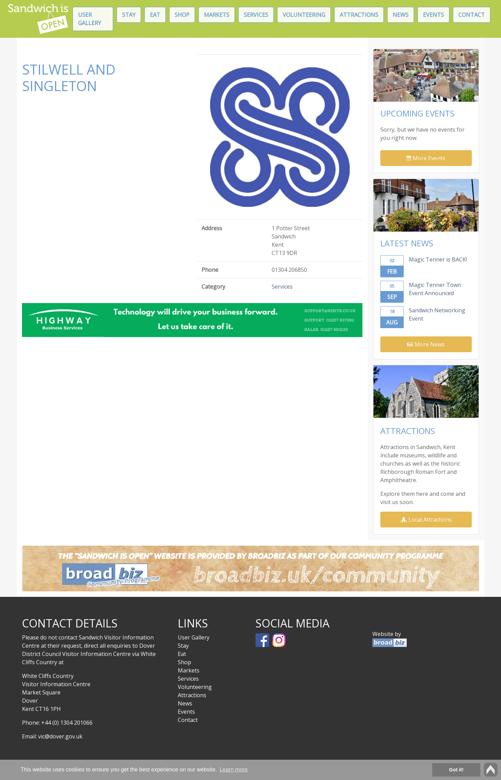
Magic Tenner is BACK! (438, 259)
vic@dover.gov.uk (60, 736)
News (401, 15)
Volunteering (304, 15)
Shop (182, 15)
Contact (471, 15)
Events (433, 15)
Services (256, 15)
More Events (425, 158)
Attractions (359, 15)
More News (426, 344)
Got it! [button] (456, 769)
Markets (216, 15)
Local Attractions (426, 519)
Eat (155, 15)
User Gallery (89, 19)
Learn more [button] (234, 769)
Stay (128, 15)
